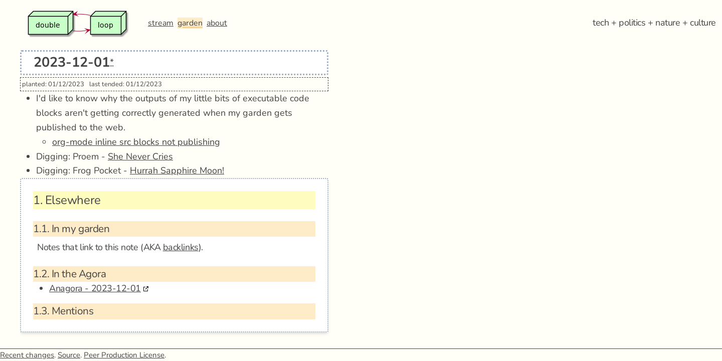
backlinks (181, 247)
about (217, 23)
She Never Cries (140, 156)
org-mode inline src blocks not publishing (136, 142)
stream (160, 23)
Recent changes (27, 355)
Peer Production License (124, 355)
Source (69, 355)
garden (190, 23)
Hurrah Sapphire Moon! (177, 170)
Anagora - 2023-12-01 (95, 288)
